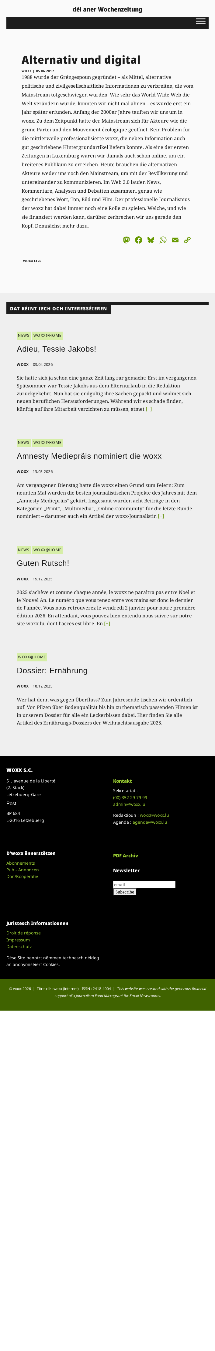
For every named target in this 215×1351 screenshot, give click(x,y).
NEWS (23, 335)
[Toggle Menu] (201, 21)
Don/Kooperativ (22, 876)
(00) (130, 797)
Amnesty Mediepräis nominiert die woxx (89, 456)
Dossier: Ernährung (52, 670)
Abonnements (20, 863)
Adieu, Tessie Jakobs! (56, 348)
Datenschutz (19, 946)
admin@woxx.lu (129, 804)
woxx (27, 71)
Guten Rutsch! (43, 563)
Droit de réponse (23, 933)
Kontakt (122, 781)
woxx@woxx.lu (154, 815)
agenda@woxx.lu (150, 822)
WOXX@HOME (47, 335)
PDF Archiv (125, 855)
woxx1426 (32, 261)
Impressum (18, 940)
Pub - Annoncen (22, 870)
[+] (149, 409)
